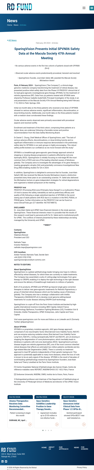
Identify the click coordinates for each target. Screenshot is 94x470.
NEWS (76, 447)
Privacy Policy (82, 467)
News (16, 25)
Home (9, 25)
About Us (52, 448)
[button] (43, 430)
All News (12, 40)
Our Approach (64, 448)
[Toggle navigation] (84, 8)
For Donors (85, 448)
